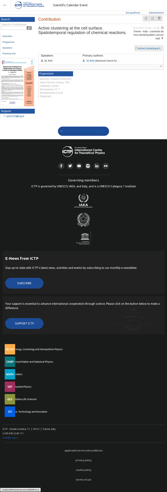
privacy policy (83, 460)
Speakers (7, 47)
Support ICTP (24, 323)
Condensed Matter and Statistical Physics (31, 361)
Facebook (61, 166)
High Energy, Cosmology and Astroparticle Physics (36, 349)
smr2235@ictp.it (15, 116)
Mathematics (15, 374)
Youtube (79, 166)
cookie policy (83, 469)
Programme (8, 42)
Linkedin (97, 166)
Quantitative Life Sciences (23, 399)
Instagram (88, 166)
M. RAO (91, 60)
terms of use (83, 479)
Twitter (70, 166)
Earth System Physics (20, 386)
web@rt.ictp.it (10, 437)
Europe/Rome (133, 12)
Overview (7, 36)
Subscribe (24, 283)
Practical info (9, 53)
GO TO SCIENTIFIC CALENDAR (85, 131)
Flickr (106, 166)
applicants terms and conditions (84, 450)
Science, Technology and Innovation (28, 411)
